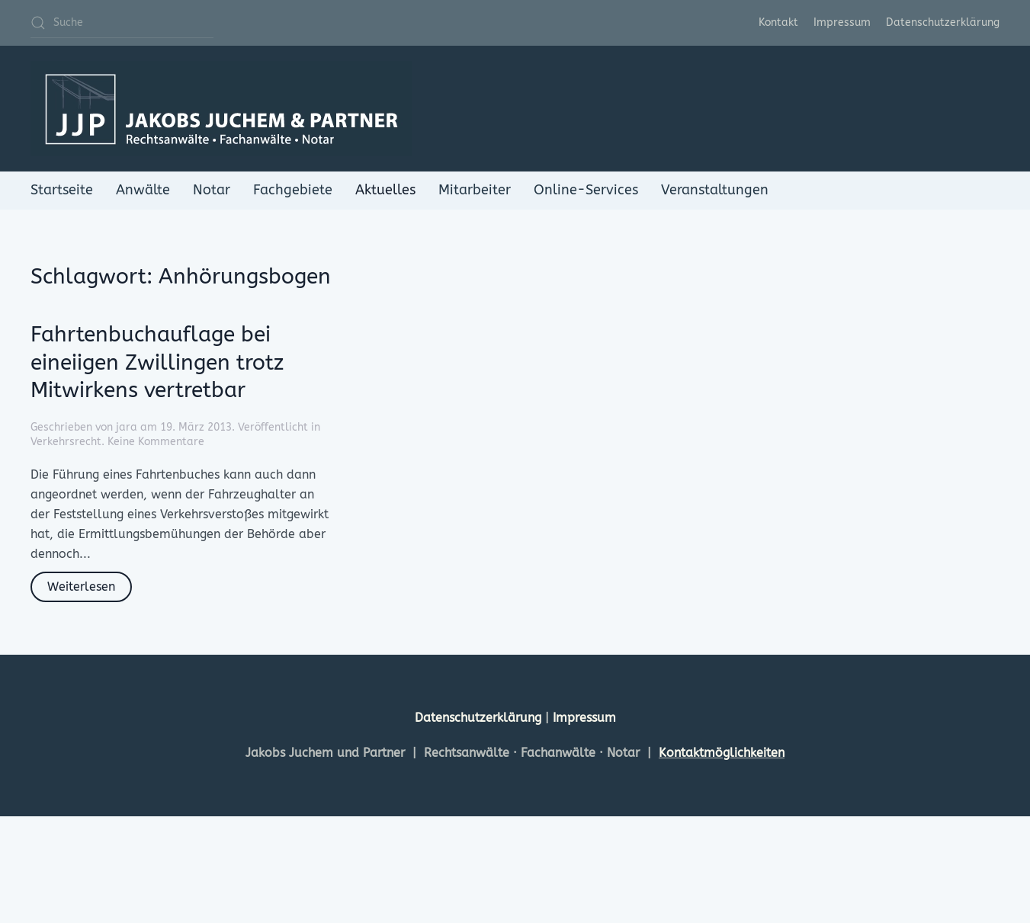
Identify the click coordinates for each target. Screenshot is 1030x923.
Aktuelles (385, 189)
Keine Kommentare (155, 441)
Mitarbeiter (474, 189)
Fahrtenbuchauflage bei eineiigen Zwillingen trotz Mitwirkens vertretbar (157, 362)
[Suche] (121, 23)
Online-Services (586, 189)
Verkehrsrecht (65, 441)
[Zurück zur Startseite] (221, 108)
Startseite (61, 189)
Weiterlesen (81, 586)
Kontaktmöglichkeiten (722, 752)
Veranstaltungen (714, 189)
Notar (211, 189)
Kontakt (778, 22)
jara (126, 427)
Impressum (842, 22)
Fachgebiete (292, 189)
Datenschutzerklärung (943, 22)
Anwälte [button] (143, 189)
